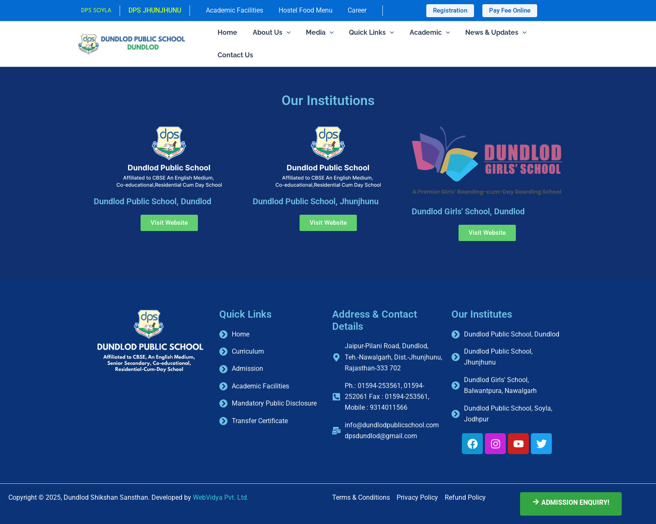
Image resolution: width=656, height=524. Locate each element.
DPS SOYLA (99, 10)
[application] (283, 32)
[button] (450, 10)
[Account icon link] (157, 10)
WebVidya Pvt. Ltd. (221, 497)
